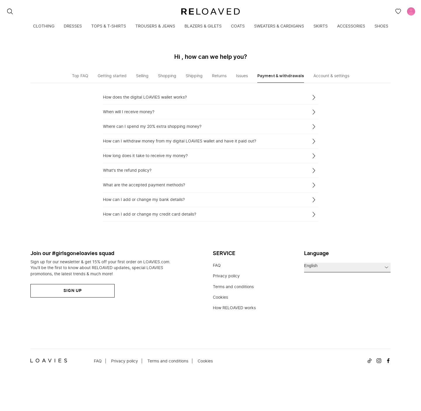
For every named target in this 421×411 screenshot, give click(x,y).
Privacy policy (226, 276)
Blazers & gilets (203, 26)
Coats (238, 26)
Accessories (351, 26)
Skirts (320, 26)
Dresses (73, 26)
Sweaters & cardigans (279, 26)
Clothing (43, 26)
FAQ (217, 266)
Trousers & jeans (155, 26)
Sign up (72, 291)
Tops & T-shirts (108, 26)
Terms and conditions (233, 287)
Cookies (220, 297)
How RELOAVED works (234, 308)
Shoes (381, 26)
